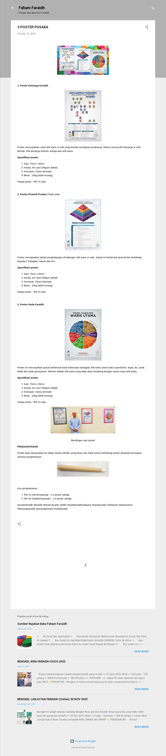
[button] (147, 27)
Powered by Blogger (83, 741)
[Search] (153, 9)
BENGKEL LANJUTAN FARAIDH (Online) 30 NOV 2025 (52, 699)
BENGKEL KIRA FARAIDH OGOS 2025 (41, 661)
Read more (142, 651)
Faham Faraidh (32, 8)
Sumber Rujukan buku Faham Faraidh (42, 623)
